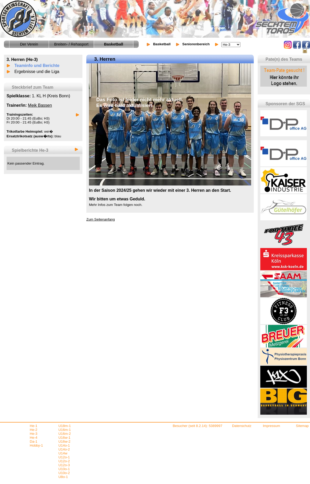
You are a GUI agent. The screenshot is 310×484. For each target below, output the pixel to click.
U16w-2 (64, 441)
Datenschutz (241, 426)
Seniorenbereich (196, 44)
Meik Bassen (40, 105)
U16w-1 (64, 438)
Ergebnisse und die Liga (36, 71)
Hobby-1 (36, 445)
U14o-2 (64, 449)
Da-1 (33, 441)
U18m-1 (64, 426)
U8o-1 (63, 477)
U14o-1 (64, 445)
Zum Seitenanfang (100, 219)
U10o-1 (64, 469)
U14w (62, 453)
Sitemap (302, 426)
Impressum (271, 426)
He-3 (33, 434)
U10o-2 (64, 473)
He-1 (33, 426)
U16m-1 (64, 430)
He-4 (33, 438)
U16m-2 (64, 434)
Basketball (162, 44)
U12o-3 (64, 465)
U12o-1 (64, 457)
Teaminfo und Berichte (36, 65)
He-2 (33, 430)
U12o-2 (64, 461)
